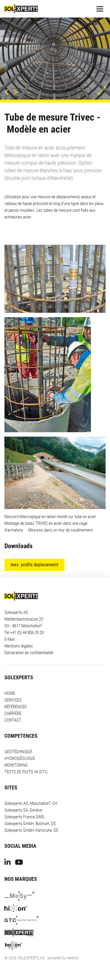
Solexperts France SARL (24, 816)
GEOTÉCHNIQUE (18, 751)
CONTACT (12, 720)
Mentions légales (18, 646)
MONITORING (16, 765)
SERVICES (12, 700)
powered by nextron (63, 958)
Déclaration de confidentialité (28, 652)
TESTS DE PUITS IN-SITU (26, 771)
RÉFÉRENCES (15, 706)
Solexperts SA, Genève (23, 810)
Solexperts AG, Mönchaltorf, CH (30, 803)
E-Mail (9, 639)
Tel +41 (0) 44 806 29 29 (24, 632)
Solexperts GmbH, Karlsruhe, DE (31, 830)
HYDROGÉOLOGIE (19, 758)
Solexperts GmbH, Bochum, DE (30, 823)
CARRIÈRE (12, 713)
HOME (9, 693)
